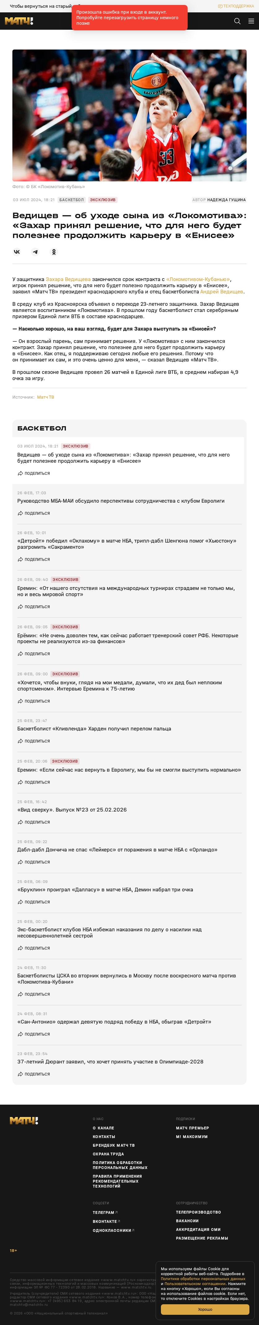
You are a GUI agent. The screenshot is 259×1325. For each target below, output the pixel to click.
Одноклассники (112, 1230)
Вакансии (187, 1221)
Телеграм (103, 1212)
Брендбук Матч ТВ (114, 1145)
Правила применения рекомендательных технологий (117, 1181)
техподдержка (238, 6)
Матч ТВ (45, 397)
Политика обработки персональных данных (120, 1165)
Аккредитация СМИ (198, 1229)
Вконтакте (105, 1221)
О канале (103, 1128)
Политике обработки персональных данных (203, 1278)
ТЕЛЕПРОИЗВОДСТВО (199, 1212)
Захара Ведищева (68, 279)
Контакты (104, 1136)
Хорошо (205, 1309)
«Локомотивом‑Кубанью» (198, 279)
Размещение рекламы (202, 1238)
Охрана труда (108, 1154)
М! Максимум (192, 1136)
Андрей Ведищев (221, 291)
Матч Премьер (192, 1128)
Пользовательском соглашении (195, 1283)
